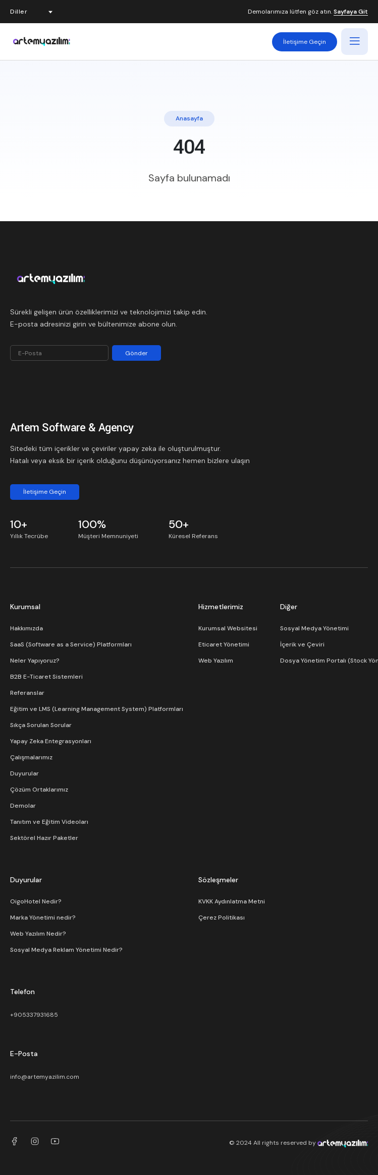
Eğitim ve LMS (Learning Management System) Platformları (96, 709)
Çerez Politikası (221, 918)
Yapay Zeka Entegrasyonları (50, 741)
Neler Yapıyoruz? (35, 661)
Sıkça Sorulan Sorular (41, 725)
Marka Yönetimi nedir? (43, 918)
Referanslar (27, 693)
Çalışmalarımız (31, 757)
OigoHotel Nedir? (36, 901)
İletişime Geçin (304, 42)
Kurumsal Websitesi (227, 628)
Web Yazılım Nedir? (38, 934)
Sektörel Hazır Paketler (44, 838)
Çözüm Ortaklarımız (39, 790)
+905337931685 (34, 1015)
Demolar (23, 806)
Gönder (136, 353)
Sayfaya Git (351, 12)
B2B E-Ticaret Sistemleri (46, 677)
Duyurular (24, 773)
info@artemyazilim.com (44, 1077)
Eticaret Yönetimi (223, 644)
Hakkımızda (26, 628)
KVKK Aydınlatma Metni (231, 901)
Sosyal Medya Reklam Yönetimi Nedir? (66, 950)
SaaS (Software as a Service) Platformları (71, 644)
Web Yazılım (215, 661)
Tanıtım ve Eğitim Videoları (49, 822)
